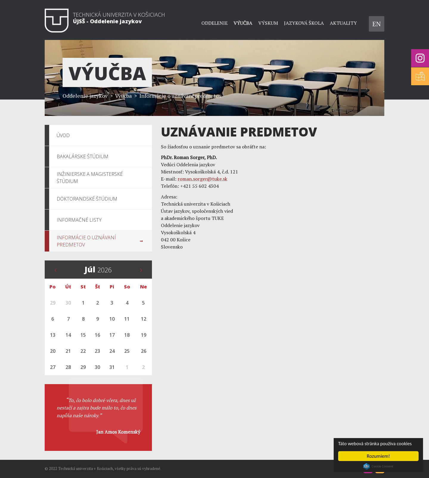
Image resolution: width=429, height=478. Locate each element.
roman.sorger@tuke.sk (202, 179)
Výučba (243, 23)
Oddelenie (214, 23)
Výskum (268, 23)
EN (376, 23)
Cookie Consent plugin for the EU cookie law (378, 466)
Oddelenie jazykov (85, 95)
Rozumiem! (378, 456)
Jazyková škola (304, 23)
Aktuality (343, 23)
